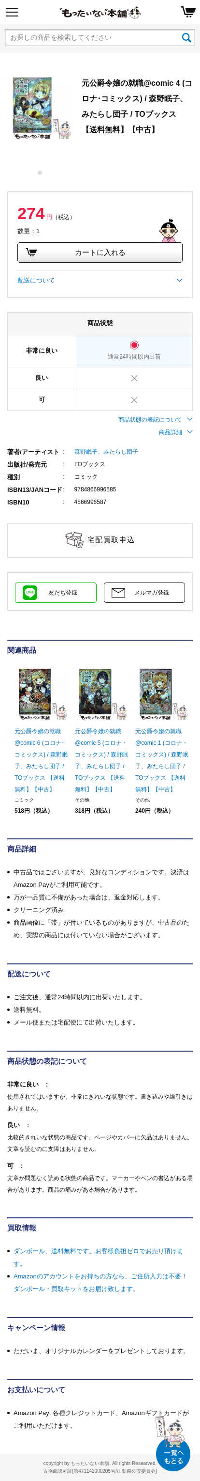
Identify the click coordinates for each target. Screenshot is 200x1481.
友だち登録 (62, 592)
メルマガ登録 (151, 592)
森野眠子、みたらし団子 (106, 451)
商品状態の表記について (155, 419)
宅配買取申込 (111, 540)
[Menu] (12, 12)
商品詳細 (176, 432)
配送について (100, 280)
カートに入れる (75, 252)
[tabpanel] (39, 108)
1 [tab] (40, 173)
